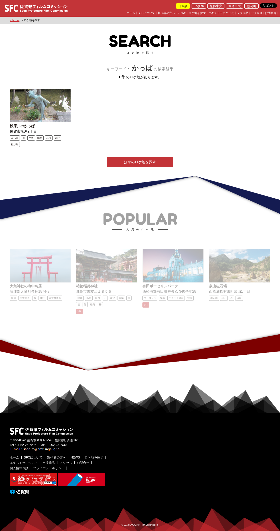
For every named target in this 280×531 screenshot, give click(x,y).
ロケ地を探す (197, 13)
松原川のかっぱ (22, 126)
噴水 (39, 138)
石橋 (48, 138)
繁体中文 (216, 6)
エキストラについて (221, 13)
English (199, 6)
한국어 (251, 6)
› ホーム (14, 20)
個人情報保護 (19, 468)
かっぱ (14, 138)
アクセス (256, 13)
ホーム (131, 13)
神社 (57, 138)
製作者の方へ (166, 13)
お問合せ (270, 13)
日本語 (183, 6)
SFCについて (146, 13)
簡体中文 (234, 6)
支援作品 (242, 13)
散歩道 (14, 144)
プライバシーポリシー (48, 468)
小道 (31, 138)
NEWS (181, 13)
